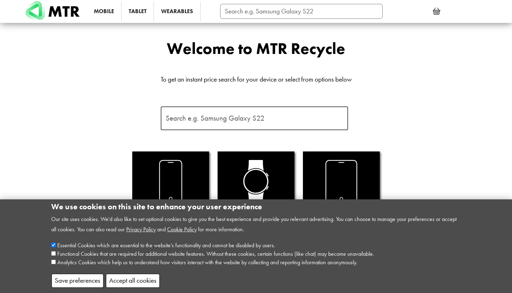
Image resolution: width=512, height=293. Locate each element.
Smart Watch (256, 189)
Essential (66, 251)
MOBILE (104, 11)
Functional (68, 260)
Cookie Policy (182, 235)
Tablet (341, 189)
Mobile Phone (170, 189)
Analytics (67, 268)
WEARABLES (177, 11)
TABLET (137, 11)
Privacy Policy (141, 235)
